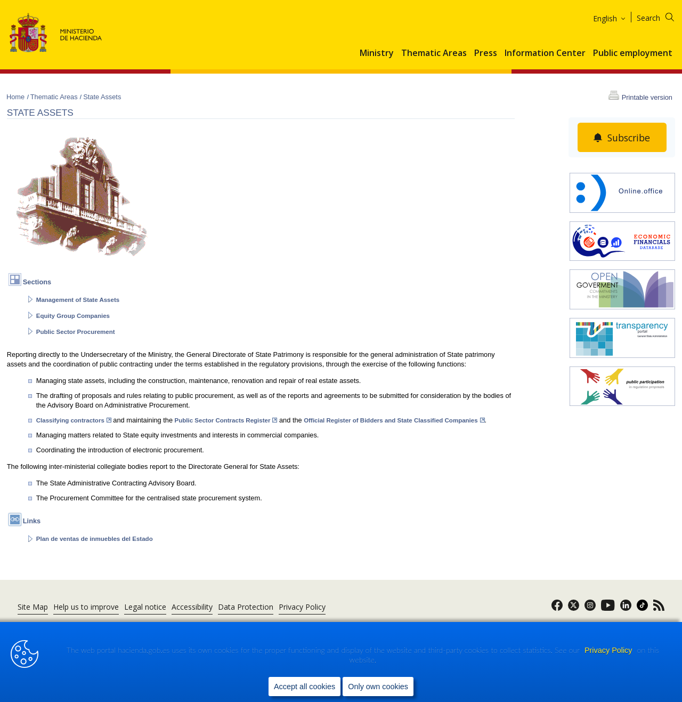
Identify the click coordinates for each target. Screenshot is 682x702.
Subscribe (628, 137)
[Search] (662, 16)
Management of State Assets (77, 300)
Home (16, 97)
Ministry (377, 53)
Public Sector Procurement (75, 332)
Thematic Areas (434, 53)
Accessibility (192, 607)
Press (485, 53)
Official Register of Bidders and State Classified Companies (394, 420)
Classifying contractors (73, 420)
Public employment (632, 53)
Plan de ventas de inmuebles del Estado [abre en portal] (94, 539)
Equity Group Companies (73, 316)
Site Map (33, 607)
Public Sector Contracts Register (226, 420)
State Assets (102, 97)
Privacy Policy (609, 651)
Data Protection (245, 607)
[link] (557, 608)
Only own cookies (378, 686)
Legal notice (145, 607)
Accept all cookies (304, 686)
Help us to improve (86, 607)
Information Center (545, 53)
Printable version (647, 97)
